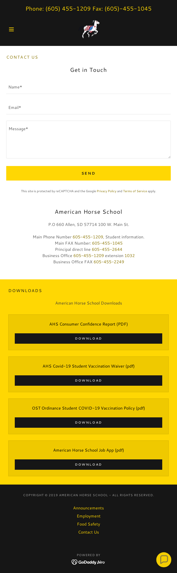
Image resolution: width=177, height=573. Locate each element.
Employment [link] (89, 516)
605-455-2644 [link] (107, 249)
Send (88, 173)
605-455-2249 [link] (109, 262)
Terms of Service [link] (135, 191)
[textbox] (88, 87)
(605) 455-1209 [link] (68, 8)
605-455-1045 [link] (107, 243)
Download (88, 338)
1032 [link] (129, 255)
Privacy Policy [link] (106, 191)
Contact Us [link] (88, 532)
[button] (18, 29)
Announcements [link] (88, 508)
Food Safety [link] (88, 524)
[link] (88, 29)
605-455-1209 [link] (88, 237)
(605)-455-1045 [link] (128, 8)
